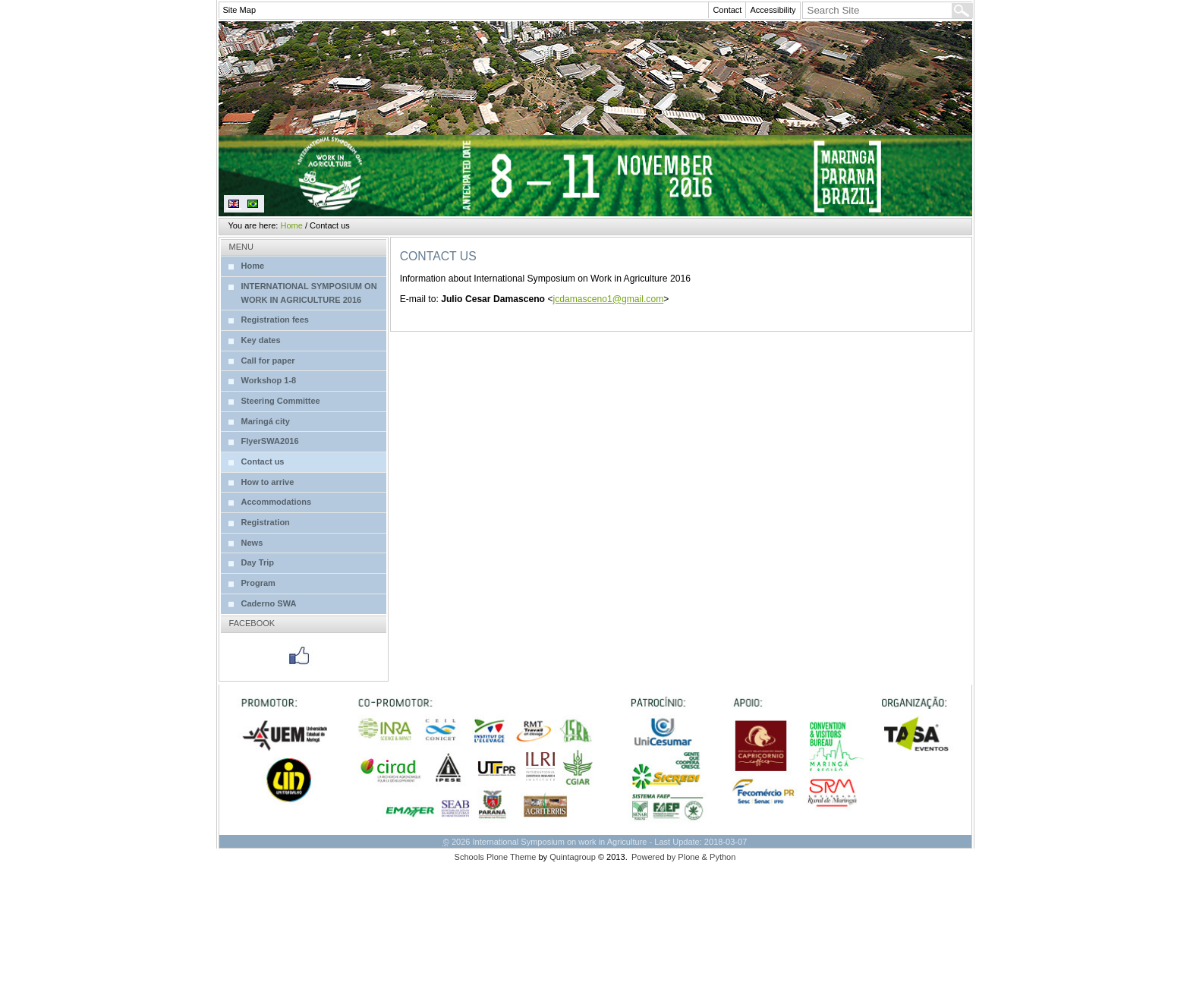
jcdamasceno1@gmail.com (608, 299)
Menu (241, 246)
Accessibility (772, 9)
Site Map (240, 9)
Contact (727, 9)
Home (291, 225)
